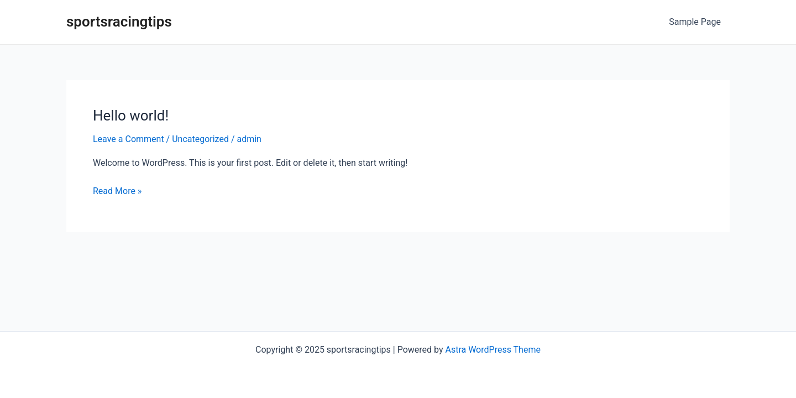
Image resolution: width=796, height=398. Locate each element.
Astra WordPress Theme (492, 349)
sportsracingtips (119, 21)
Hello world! (131, 115)
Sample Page (695, 22)
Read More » (117, 190)
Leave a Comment (128, 139)
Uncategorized (200, 139)
